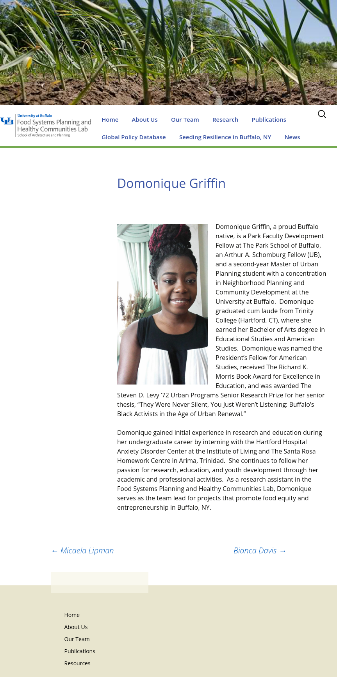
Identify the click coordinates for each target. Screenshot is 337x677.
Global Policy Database (134, 137)
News (292, 137)
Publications (268, 119)
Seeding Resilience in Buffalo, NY (225, 137)
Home (110, 119)
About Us (145, 119)
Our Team (185, 119)
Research (225, 119)
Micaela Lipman (82, 550)
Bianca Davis (260, 550)
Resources (77, 663)
